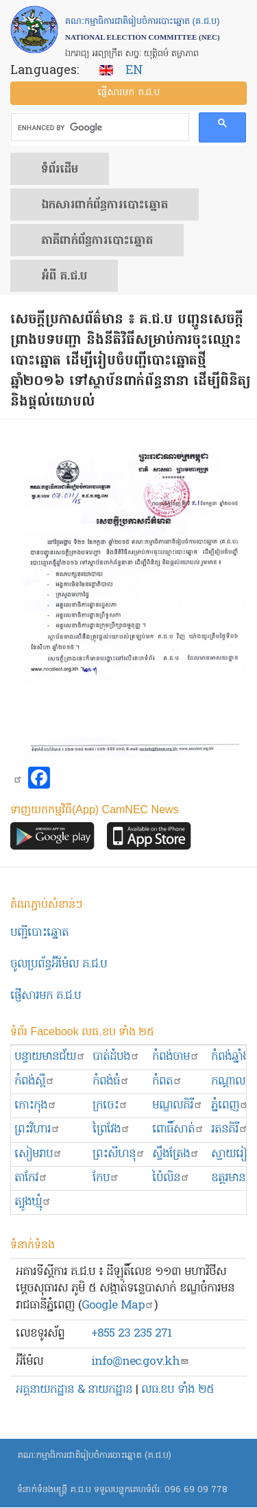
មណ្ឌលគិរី (177, 1105)
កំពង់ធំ (111, 1081)
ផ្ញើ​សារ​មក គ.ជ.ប (128, 93)
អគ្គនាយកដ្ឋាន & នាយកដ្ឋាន (74, 1389)
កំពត (167, 1081)
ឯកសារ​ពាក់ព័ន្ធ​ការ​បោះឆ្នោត (104, 205)
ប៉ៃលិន (171, 1178)
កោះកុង (35, 1105)
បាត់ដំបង (116, 1056)
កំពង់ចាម (175, 1056)
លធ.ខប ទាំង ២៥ (177, 1389)
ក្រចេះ (110, 1105)
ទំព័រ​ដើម (59, 170)
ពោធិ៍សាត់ (178, 1129)
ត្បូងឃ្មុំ (32, 1202)
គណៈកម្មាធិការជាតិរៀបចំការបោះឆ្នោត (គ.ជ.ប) (94, 1455)
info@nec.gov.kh (140, 1361)
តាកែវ (31, 1178)
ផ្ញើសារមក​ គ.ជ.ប (45, 995)
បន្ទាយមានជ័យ (50, 1056)
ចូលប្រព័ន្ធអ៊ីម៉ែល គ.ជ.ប (58, 964)
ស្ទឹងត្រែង (175, 1154)
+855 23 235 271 (131, 1333)
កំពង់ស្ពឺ (34, 1081)
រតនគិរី (229, 1129)
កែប (106, 1178)
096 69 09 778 (196, 1489)
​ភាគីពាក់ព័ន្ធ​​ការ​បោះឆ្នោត (97, 241)
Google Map (118, 1305)
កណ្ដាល (233, 1081)
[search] (99, 127)
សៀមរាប (38, 1154)
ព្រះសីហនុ (119, 1154)
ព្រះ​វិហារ (37, 1129)
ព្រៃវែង (111, 1129)
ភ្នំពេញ (230, 1105)
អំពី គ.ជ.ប (64, 277)
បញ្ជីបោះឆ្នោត (39, 932)
